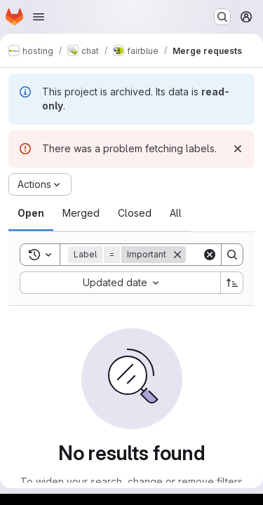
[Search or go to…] (222, 16)
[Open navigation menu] (38, 17)
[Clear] (209, 254)
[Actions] (40, 184)
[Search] (232, 254)
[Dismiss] (237, 148)
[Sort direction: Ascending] (232, 282)
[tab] (30, 213)
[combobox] (120, 282)
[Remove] (177, 254)
